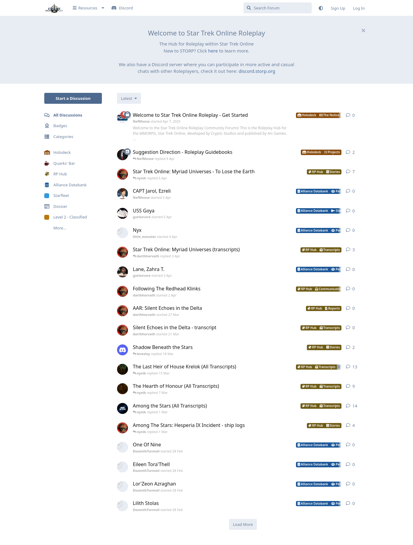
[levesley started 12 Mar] (122, 349)
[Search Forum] (277, 7)
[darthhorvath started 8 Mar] (122, 174)
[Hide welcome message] (363, 30)
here (213, 51)
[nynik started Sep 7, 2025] (122, 408)
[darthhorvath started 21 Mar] (122, 330)
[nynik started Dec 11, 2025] (122, 369)
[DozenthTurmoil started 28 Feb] (122, 447)
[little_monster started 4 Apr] (122, 232)
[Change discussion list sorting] (129, 98)
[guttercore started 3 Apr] (122, 271)
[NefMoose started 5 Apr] (122, 193)
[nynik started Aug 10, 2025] (122, 388)
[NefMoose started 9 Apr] (122, 154)
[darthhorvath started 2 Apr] (122, 291)
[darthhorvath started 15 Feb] (122, 427)
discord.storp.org (257, 71)
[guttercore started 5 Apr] (122, 213)
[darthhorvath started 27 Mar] (122, 310)
